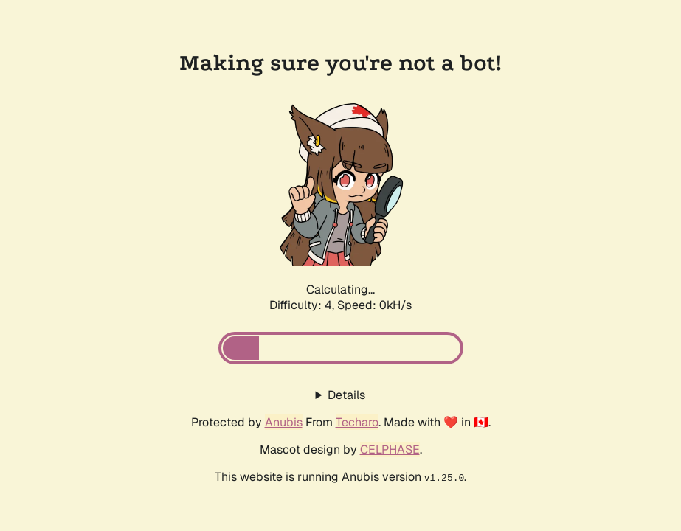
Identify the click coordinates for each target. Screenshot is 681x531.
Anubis (284, 422)
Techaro (357, 422)
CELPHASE (390, 449)
